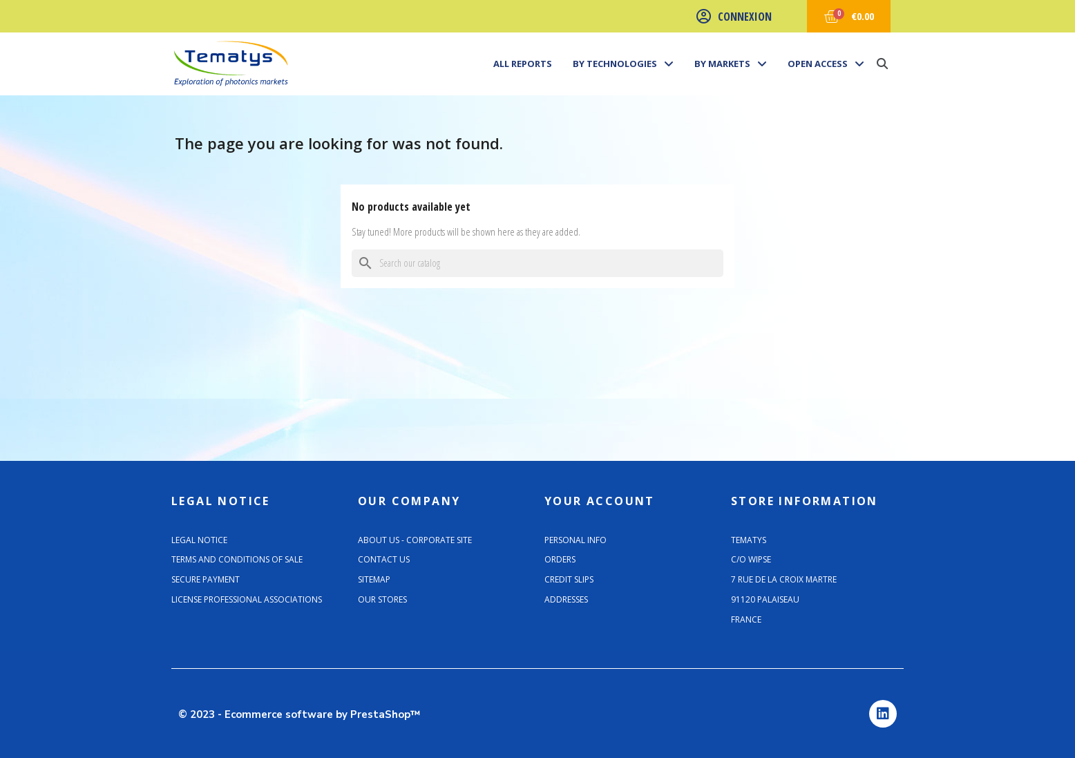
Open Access (826, 63)
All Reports (522, 63)
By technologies (623, 63)
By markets (730, 63)
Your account (599, 501)
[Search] (537, 263)
